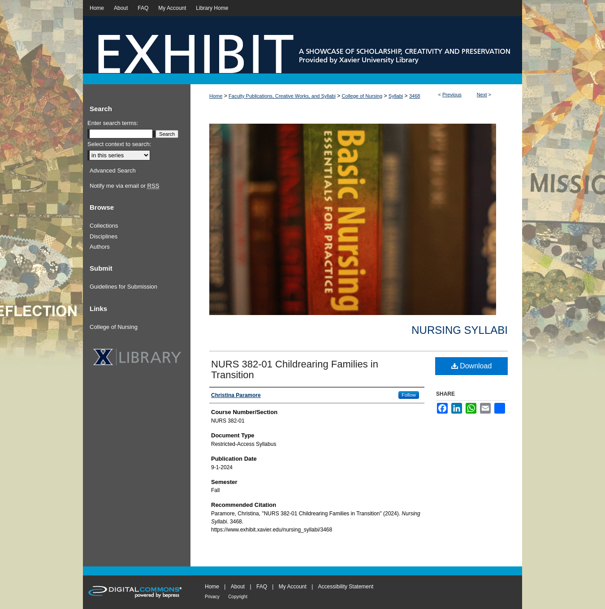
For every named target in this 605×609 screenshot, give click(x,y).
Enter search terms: (112, 123)
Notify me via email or (124, 186)
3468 (414, 96)
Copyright (237, 596)
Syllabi (396, 96)
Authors (100, 246)
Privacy (212, 596)
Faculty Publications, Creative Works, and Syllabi (282, 96)
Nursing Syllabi (459, 330)
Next (482, 94)
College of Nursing (362, 96)
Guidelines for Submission (123, 286)
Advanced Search (113, 170)
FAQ (261, 586)
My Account (293, 586)
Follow (409, 394)
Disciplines (103, 236)
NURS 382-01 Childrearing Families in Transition (294, 369)
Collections (104, 225)
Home (215, 96)
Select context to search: (119, 144)
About (238, 586)
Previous (452, 94)
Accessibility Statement (345, 586)
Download (471, 366)
